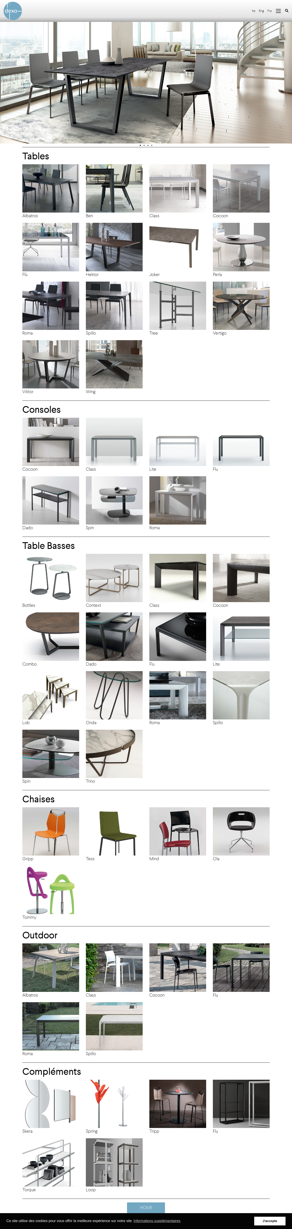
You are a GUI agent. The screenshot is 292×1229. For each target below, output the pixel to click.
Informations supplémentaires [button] (156, 1221)
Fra (269, 11)
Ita (253, 11)
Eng (261, 11)
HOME (146, 1207)
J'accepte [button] (270, 1221)
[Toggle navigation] (278, 11)
